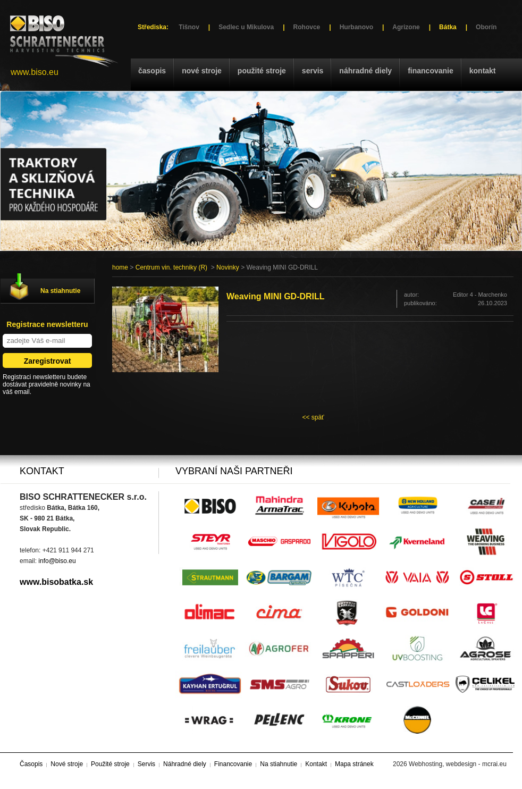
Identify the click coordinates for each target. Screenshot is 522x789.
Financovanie (430, 70)
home (120, 267)
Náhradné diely (365, 70)
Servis (312, 70)
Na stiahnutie (60, 291)
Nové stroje (202, 70)
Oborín (486, 27)
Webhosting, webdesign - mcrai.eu (458, 764)
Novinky (227, 267)
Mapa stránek (354, 764)
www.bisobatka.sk (56, 581)
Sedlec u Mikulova (246, 27)
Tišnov (189, 27)
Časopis (152, 70)
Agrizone (405, 27)
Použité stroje (262, 70)
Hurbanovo (356, 27)
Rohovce (307, 27)
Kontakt (482, 70)
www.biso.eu (34, 72)
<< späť (313, 417)
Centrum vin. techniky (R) (171, 267)
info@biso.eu (56, 561)
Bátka (448, 27)
